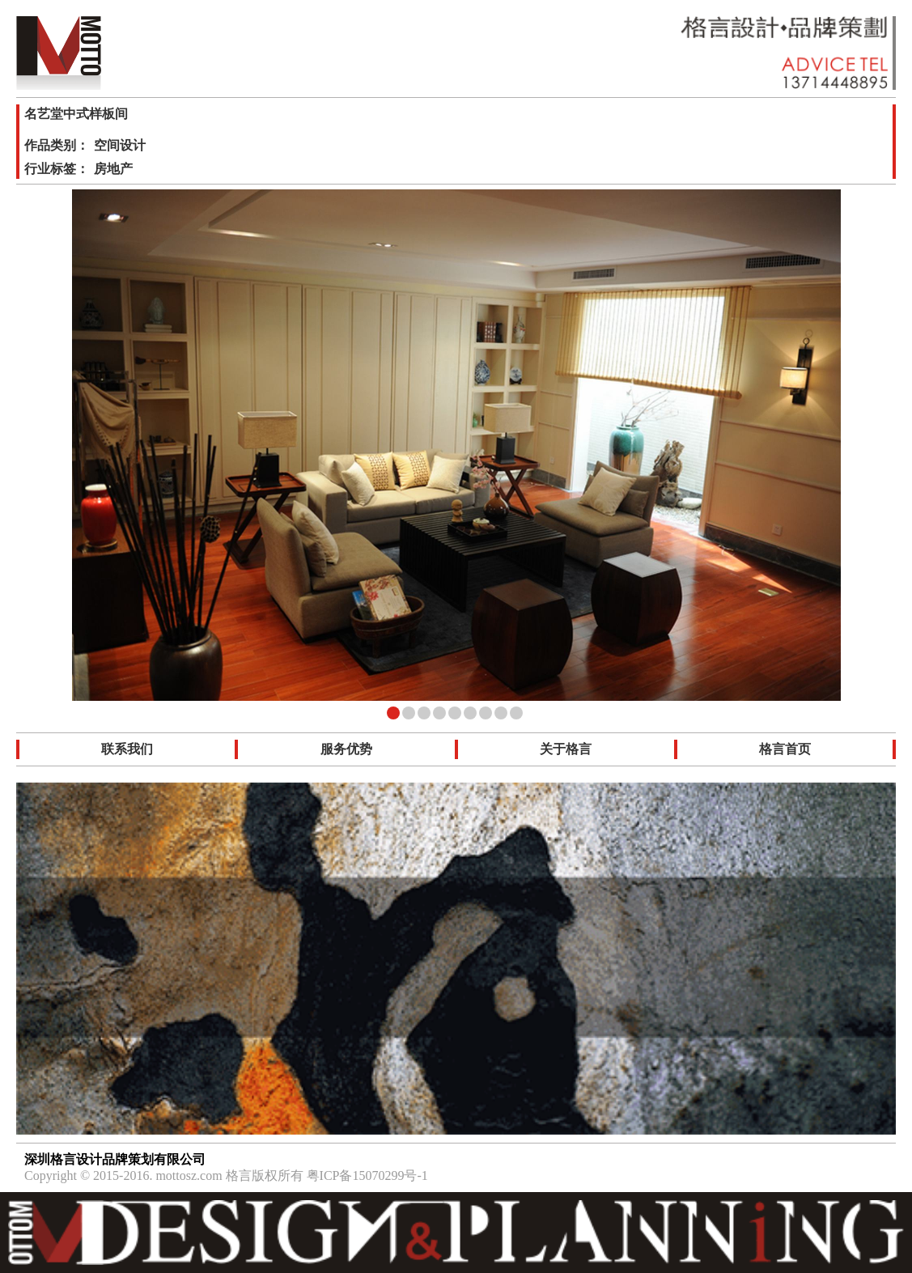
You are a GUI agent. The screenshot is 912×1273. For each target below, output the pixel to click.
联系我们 (127, 749)
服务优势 (346, 749)
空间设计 (120, 145)
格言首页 (785, 749)
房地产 (113, 169)
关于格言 (566, 749)
